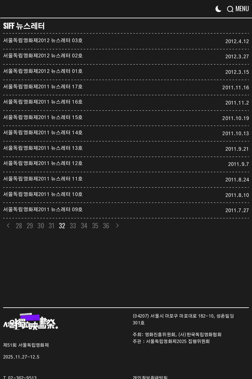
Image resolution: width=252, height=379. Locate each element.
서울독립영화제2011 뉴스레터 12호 (43, 163)
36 (106, 225)
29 (30, 225)
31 (51, 225)
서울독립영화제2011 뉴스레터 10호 (43, 194)
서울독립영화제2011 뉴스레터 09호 (43, 209)
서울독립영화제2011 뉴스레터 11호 (43, 178)
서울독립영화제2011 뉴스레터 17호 (43, 86)
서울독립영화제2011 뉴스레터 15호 (43, 117)
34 (84, 225)
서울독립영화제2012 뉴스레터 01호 (43, 71)
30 (41, 225)
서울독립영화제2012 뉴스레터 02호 (43, 55)
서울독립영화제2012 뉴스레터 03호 (43, 40)
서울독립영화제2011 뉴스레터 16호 (43, 102)
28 (19, 225)
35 (95, 225)
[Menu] (240, 8)
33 (73, 225)
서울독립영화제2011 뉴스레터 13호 (43, 148)
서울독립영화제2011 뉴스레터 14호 (43, 132)
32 (62, 225)
